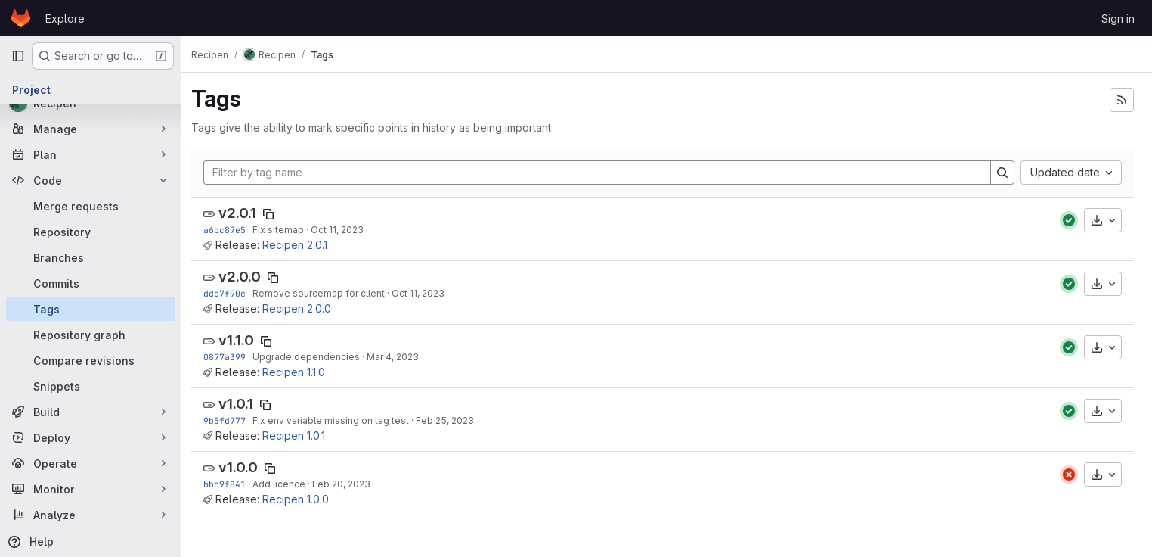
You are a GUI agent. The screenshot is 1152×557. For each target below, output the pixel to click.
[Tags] (90, 309)
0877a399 (233, 357)
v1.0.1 (244, 403)
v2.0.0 (248, 276)
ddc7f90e (233, 293)
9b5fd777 (233, 420)
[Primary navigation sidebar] (18, 56)
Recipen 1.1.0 (302, 372)
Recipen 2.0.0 (305, 308)
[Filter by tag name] (601, 172)
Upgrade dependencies (314, 357)
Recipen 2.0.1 (303, 244)
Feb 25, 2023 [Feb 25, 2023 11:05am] (453, 420)
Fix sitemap (286, 229)
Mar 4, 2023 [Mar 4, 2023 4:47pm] (401, 357)
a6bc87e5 (233, 229)
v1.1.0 (244, 340)
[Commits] (90, 283)
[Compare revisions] (90, 360)
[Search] (1002, 172)
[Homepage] (20, 18)
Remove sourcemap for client (327, 293)
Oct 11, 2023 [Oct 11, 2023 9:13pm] (345, 229)
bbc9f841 (233, 484)
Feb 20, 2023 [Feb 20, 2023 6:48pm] (350, 484)
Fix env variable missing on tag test (339, 420)
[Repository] (90, 231)
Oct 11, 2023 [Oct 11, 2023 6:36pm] (426, 293)
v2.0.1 (246, 213)
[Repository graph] (90, 334)
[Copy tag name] (277, 214)
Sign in (1118, 18)
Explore (65, 18)
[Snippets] (90, 386)
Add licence (287, 484)
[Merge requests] (90, 206)
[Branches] (90, 257)
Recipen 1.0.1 (302, 435)
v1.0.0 (246, 467)
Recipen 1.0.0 (304, 499)
